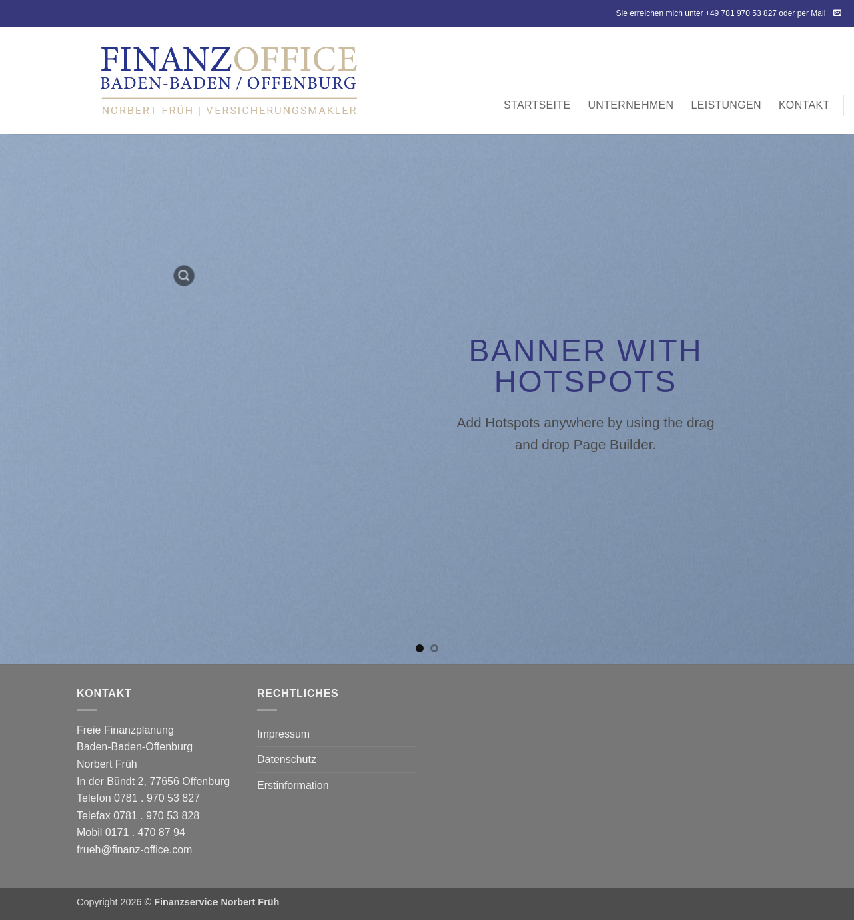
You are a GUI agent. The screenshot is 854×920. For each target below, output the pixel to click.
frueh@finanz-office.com (134, 849)
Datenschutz (286, 759)
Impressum (283, 734)
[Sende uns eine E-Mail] (837, 13)
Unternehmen (630, 105)
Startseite (537, 105)
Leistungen (726, 105)
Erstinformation (293, 785)
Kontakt (804, 105)
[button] (184, 275)
